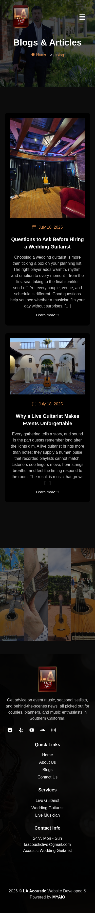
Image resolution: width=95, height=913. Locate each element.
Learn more (47, 315)
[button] (82, 17)
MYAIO (58, 897)
